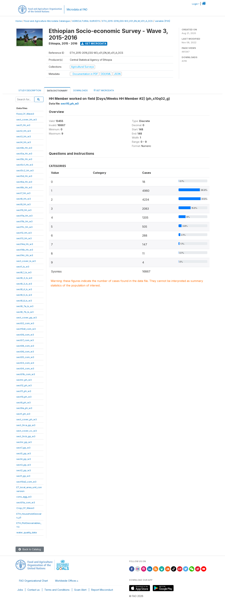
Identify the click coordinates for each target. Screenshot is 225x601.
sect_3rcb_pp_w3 (25, 436)
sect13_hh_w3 (24, 238)
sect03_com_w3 (25, 362)
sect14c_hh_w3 (24, 255)
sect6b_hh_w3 (24, 187)
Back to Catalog (30, 549)
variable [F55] (162, 21)
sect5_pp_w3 (23, 453)
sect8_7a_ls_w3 (24, 306)
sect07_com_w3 (25, 340)
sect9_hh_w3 (23, 204)
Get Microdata (93, 43)
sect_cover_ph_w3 (26, 419)
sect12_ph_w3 (24, 385)
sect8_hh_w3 (23, 198)
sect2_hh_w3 (23, 130)
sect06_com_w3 (25, 351)
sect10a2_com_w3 (26, 481)
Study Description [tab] (30, 90)
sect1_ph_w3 (23, 413)
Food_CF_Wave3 (25, 113)
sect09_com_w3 (25, 334)
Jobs (20, 589)
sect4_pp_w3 (23, 459)
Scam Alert (80, 589)
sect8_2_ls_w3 (24, 278)
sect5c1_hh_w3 (24, 164)
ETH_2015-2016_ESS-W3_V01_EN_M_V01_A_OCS (127, 21)
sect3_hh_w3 (23, 136)
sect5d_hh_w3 (24, 176)
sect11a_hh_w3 (24, 215)
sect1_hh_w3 (23, 125)
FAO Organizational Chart (33, 580)
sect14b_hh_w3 (24, 249)
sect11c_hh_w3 (24, 227)
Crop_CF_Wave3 (25, 508)
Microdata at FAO (77, 9)
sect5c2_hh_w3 (25, 170)
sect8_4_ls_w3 (24, 289)
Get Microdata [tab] (104, 90)
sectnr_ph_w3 (24, 379)
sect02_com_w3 (25, 323)
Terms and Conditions (57, 589)
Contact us (33, 589)
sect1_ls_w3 (22, 266)
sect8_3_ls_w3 (24, 283)
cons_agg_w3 (23, 496)
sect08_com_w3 (25, 345)
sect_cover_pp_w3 (26, 317)
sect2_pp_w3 (23, 470)
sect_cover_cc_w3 (26, 430)
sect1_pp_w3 (23, 476)
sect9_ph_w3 (23, 402)
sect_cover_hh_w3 (26, 119)
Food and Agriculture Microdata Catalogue (47, 21)
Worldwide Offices (65, 580)
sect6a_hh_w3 (24, 181)
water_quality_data (26, 532)
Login (195, 4)
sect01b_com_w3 (25, 374)
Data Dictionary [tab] (57, 90)
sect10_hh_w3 (23, 210)
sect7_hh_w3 (23, 193)
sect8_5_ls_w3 (24, 294)
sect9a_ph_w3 (24, 408)
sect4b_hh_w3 (24, 147)
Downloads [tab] (80, 90)
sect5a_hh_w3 (24, 153)
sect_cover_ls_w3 (26, 261)
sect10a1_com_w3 (26, 328)
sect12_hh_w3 (24, 232)
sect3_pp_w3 (23, 464)
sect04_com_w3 (25, 368)
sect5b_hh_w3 (24, 159)
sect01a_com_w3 (25, 502)
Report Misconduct (102, 589)
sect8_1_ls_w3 (23, 272)
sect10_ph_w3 (23, 396)
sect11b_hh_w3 (24, 221)
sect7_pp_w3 (23, 447)
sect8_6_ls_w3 (24, 300)
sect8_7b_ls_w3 (25, 312)
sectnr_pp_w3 (24, 442)
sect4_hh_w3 (23, 142)
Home (19, 21)
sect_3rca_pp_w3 (25, 425)
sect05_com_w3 (25, 357)
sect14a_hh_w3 (24, 244)
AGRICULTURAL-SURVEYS (86, 21)
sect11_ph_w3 (23, 391)
